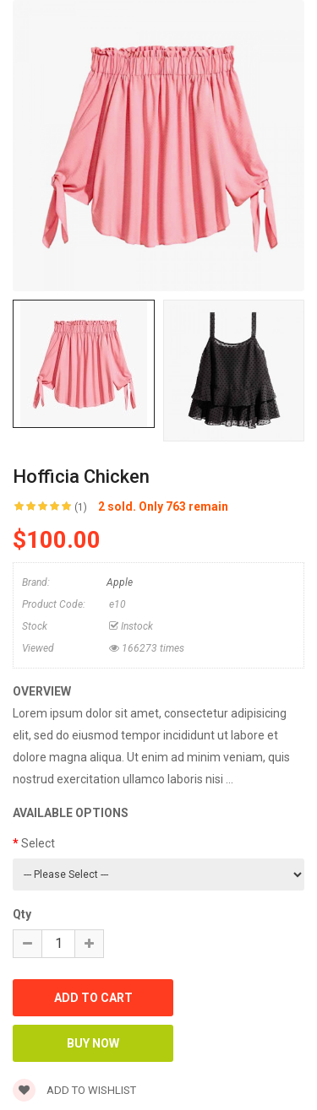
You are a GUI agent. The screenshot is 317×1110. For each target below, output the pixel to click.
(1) (80, 507)
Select (38, 843)
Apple (120, 582)
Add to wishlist (74, 1090)
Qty (22, 914)
